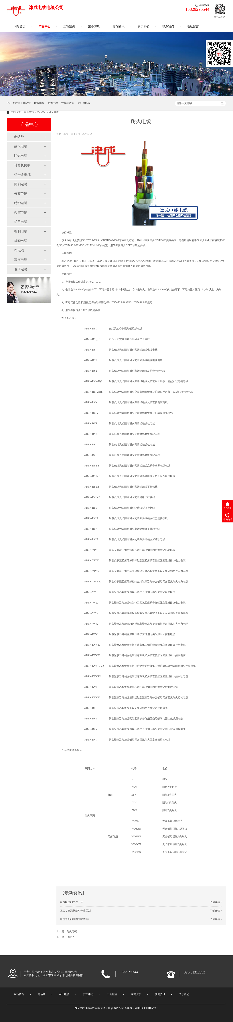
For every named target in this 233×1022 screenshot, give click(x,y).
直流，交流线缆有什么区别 (75, 910)
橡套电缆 (20, 241)
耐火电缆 (39, 103)
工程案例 (69, 26)
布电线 (19, 250)
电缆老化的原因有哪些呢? (74, 919)
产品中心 (44, 26)
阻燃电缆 (53, 103)
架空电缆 (20, 212)
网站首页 (19, 26)
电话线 (27, 103)
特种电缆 (20, 203)
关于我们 (143, 26)
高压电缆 (20, 259)
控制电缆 (20, 231)
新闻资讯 (119, 26)
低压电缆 (20, 269)
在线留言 (193, 26)
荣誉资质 (94, 26)
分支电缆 (20, 193)
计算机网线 (67, 103)
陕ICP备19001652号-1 (147, 1008)
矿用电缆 (20, 222)
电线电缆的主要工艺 (71, 902)
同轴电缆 (20, 184)
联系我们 (168, 26)
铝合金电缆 (84, 103)
